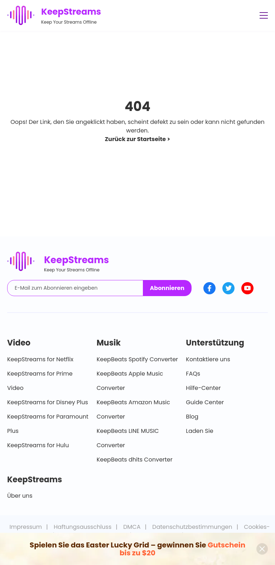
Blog (192, 416)
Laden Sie (199, 431)
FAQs (193, 374)
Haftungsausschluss (82, 527)
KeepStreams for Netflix (40, 359)
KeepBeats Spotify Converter (137, 359)
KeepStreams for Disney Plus (47, 402)
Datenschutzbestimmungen (192, 527)
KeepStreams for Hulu (38, 445)
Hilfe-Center (203, 388)
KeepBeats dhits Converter (135, 459)
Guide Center (205, 402)
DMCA (131, 527)
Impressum (26, 527)
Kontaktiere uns (208, 359)
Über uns (20, 496)
